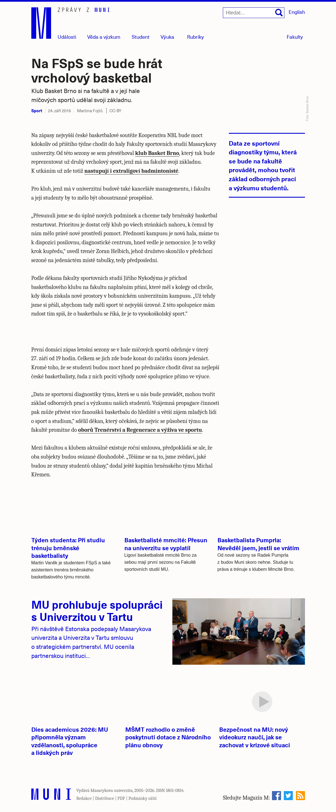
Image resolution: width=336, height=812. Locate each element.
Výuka (167, 36)
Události (67, 36)
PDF (121, 798)
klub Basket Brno (157, 153)
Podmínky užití (142, 798)
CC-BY (115, 110)
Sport (36, 110)
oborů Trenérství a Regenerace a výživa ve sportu (140, 430)
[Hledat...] (253, 12)
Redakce (84, 798)
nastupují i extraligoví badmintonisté (131, 171)
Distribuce (104, 798)
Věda (103, 36)
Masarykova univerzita (112, 790)
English (297, 11)
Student (141, 36)
